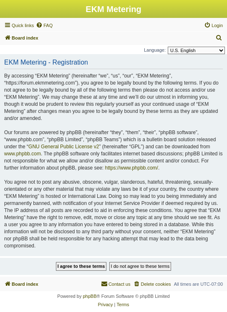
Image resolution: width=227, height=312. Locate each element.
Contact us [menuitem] (116, 284)
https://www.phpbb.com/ (131, 168)
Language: (155, 49)
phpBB (89, 296)
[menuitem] (44, 25)
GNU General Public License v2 (63, 147)
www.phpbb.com (22, 154)
